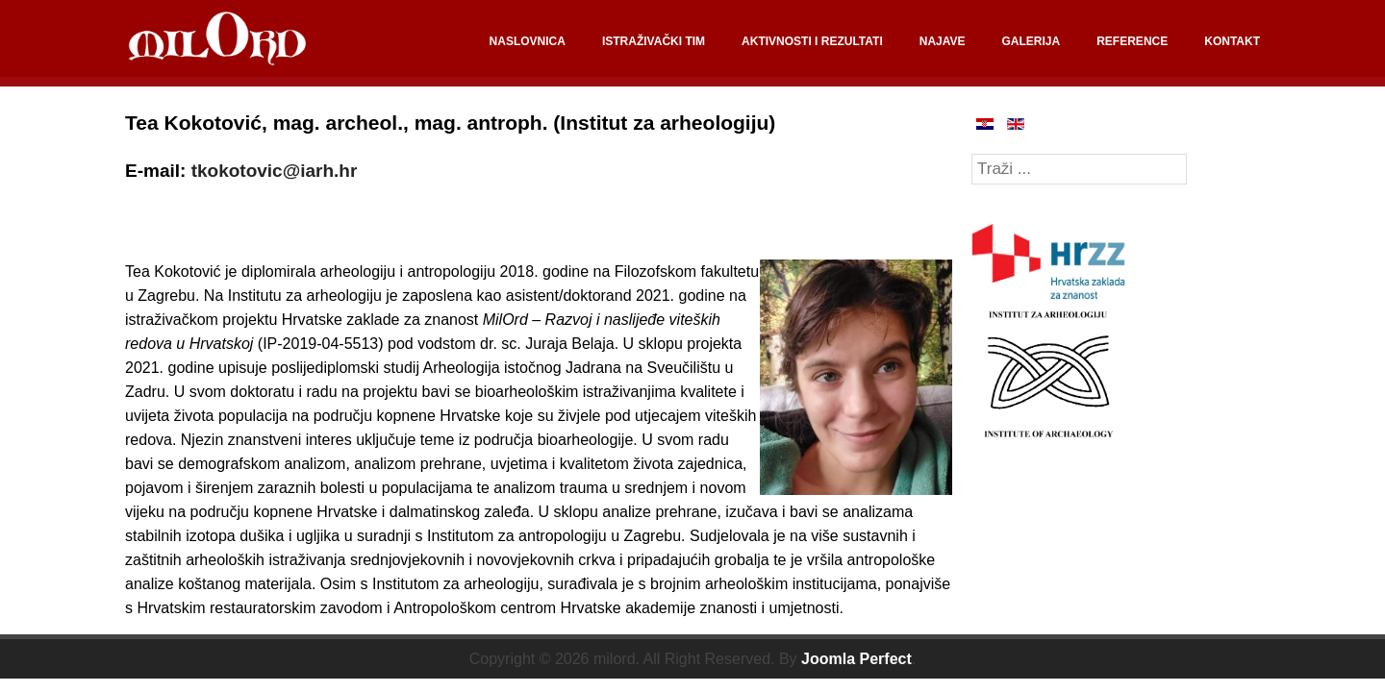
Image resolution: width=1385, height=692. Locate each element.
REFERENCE (1132, 41)
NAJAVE (942, 41)
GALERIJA (1031, 41)
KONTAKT (1232, 41)
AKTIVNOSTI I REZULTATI (812, 41)
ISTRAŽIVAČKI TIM (653, 41)
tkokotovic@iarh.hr (274, 171)
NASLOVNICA (528, 41)
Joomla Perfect (856, 659)
